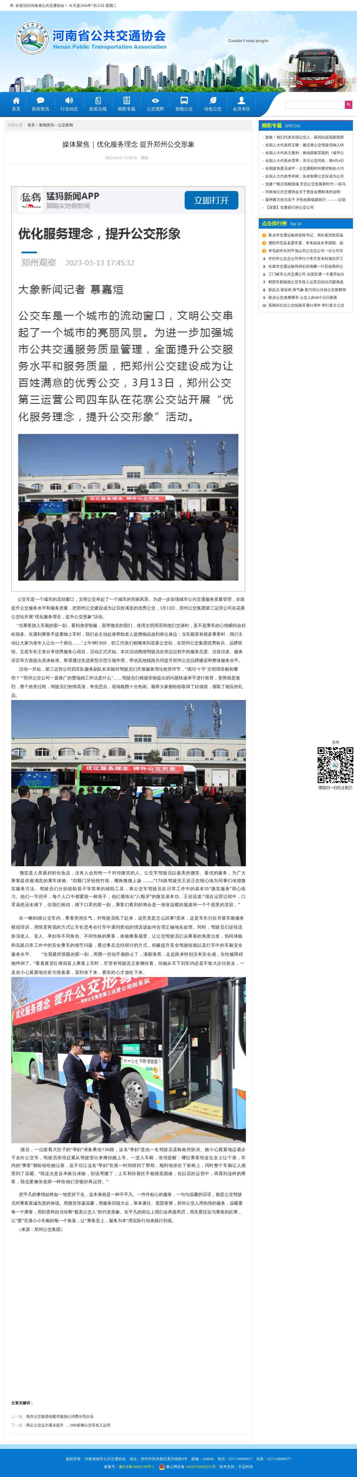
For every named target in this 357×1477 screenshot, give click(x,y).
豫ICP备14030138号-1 (136, 1467)
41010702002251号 (201, 1467)
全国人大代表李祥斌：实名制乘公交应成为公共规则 (301, 177)
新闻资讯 (46, 125)
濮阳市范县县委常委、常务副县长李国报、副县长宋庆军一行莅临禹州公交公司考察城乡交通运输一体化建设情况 (306, 244)
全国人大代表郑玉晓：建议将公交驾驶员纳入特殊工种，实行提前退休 (301, 146)
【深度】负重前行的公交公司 (289, 207)
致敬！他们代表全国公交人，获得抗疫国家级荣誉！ (301, 138)
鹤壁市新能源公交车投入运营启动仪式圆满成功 (305, 283)
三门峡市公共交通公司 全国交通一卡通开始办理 (305, 275)
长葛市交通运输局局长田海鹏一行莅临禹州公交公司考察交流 (305, 267)
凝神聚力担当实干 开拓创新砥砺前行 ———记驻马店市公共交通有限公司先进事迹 (302, 200)
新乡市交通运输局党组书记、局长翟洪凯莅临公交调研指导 (305, 236)
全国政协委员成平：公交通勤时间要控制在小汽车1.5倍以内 (301, 169)
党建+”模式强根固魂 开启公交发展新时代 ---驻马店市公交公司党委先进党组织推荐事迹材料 (302, 185)
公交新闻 (65, 125)
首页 (31, 125)
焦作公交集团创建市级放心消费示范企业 (60, 1416)
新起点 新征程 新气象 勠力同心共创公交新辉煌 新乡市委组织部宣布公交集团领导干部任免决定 (306, 291)
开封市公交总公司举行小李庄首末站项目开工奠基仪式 (305, 259)
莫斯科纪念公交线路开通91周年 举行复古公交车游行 (305, 306)
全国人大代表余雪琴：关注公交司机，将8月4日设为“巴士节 (301, 161)
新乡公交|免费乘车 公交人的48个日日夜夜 (302, 297)
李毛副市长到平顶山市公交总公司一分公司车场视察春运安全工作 (305, 252)
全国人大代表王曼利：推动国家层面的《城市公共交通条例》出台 (301, 154)
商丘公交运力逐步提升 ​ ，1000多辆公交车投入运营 (68, 1425)
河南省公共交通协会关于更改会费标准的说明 (302, 192)
